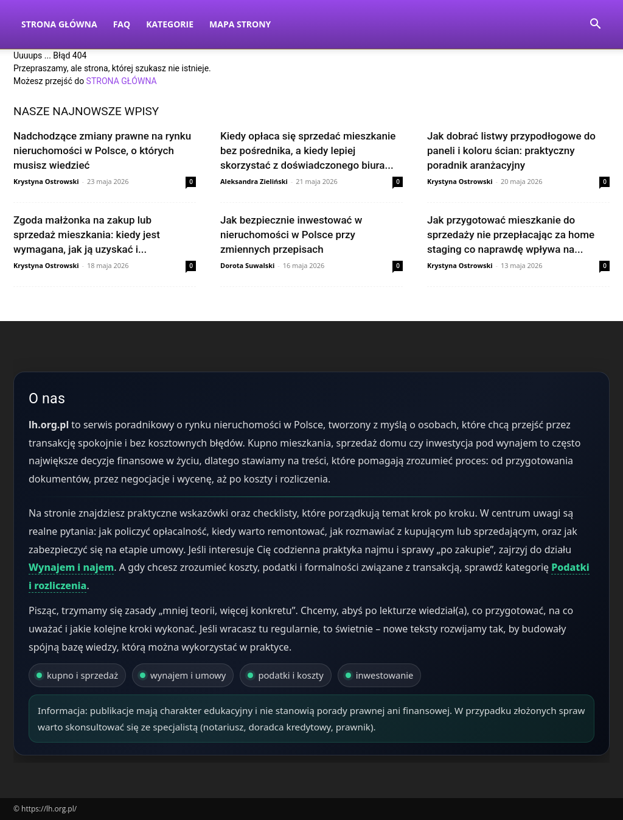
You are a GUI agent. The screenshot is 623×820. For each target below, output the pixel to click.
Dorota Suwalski (247, 265)
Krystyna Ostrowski (46, 181)
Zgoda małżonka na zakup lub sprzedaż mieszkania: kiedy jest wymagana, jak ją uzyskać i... (86, 234)
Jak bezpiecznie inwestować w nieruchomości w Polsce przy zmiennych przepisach (291, 234)
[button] (595, 25)
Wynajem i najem (71, 567)
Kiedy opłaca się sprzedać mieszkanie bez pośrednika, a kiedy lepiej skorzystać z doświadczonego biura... (307, 150)
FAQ (122, 24)
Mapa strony (240, 24)
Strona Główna (59, 24)
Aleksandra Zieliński (254, 181)
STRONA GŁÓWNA (121, 81)
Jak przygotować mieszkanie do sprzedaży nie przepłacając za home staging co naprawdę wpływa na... (510, 234)
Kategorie (169, 24)
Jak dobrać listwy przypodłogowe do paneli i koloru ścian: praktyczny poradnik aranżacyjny (511, 150)
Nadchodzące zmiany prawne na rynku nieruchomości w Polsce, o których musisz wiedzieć (102, 150)
